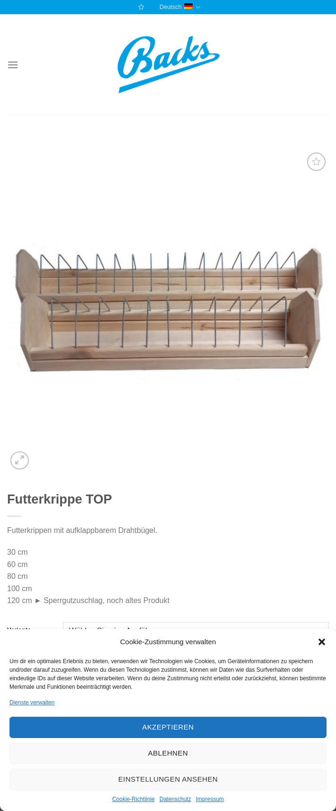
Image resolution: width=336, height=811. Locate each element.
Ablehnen (168, 753)
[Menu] (12, 64)
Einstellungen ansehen (168, 779)
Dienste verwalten (31, 702)
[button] (322, 642)
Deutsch (179, 7)
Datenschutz (175, 799)
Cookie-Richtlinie (133, 799)
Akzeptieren (168, 727)
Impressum (210, 799)
